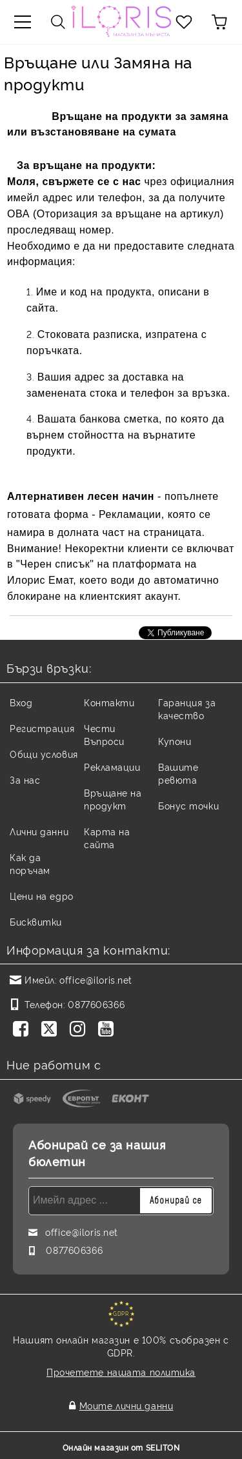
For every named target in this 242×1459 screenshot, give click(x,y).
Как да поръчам (30, 863)
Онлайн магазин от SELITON (121, 1447)
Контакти (109, 702)
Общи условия (44, 754)
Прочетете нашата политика (121, 1371)
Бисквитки (36, 921)
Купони (174, 741)
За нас (25, 779)
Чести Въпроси (104, 734)
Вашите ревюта (178, 773)
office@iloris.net (95, 979)
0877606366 (96, 1004)
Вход (21, 702)
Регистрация (42, 728)
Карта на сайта (107, 837)
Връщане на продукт (113, 798)
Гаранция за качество (187, 708)
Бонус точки (188, 805)
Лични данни (39, 831)
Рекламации (112, 766)
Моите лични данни (126, 1405)
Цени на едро (42, 895)
